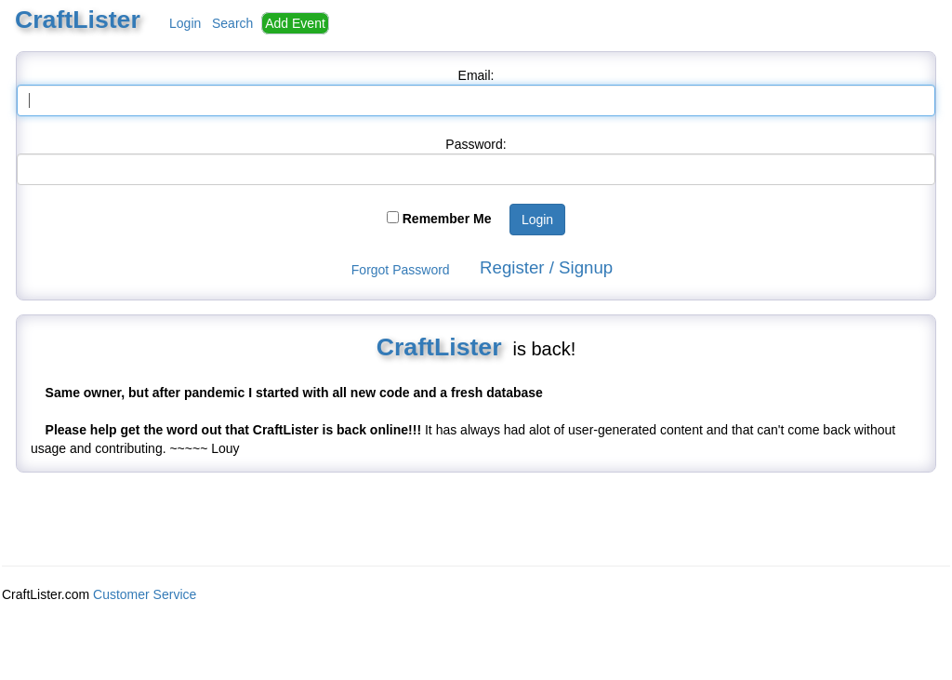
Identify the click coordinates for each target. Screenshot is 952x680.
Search (232, 23)
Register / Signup (546, 267)
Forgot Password (400, 269)
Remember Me (447, 218)
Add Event (295, 23)
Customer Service (144, 594)
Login (185, 23)
